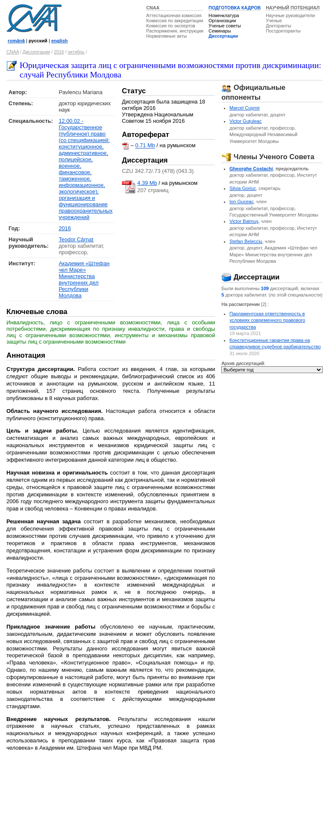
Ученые (274, 20)
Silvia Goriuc (242, 188)
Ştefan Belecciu (245, 241)
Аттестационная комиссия (173, 15)
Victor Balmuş (243, 221)
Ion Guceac (241, 201)
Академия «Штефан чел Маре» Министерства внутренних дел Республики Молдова (84, 279)
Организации (222, 20)
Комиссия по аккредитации (174, 20)
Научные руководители (290, 15)
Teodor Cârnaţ (76, 239)
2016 (59, 51)
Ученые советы (225, 25)
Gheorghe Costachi (251, 168)
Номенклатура (224, 15)
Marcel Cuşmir (244, 107)
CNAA (152, 7)
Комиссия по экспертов (170, 25)
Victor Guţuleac (245, 121)
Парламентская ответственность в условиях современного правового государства (267, 320)
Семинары (220, 30)
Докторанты (278, 25)
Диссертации (223, 36)
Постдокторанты (283, 30)
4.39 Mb (147, 183)
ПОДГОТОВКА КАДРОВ (235, 7)
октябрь (76, 51)
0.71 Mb (145, 145)
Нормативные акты (166, 36)
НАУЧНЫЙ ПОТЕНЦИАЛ (293, 7)
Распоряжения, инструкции (174, 30)
